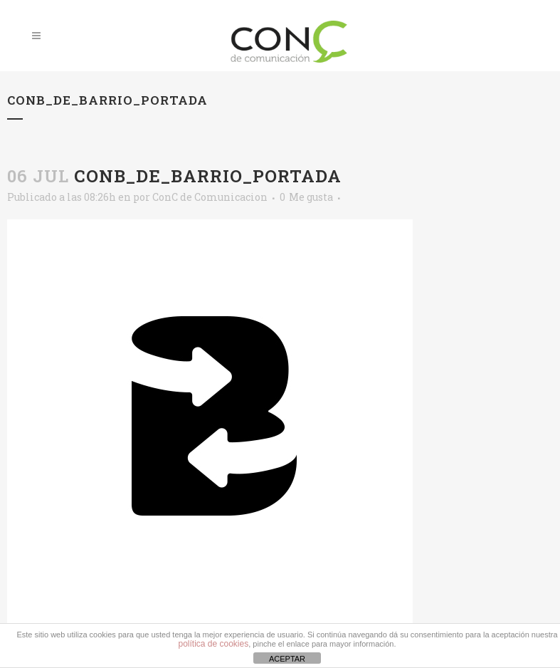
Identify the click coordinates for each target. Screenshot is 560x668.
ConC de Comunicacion (210, 197)
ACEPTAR (287, 658)
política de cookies (213, 644)
